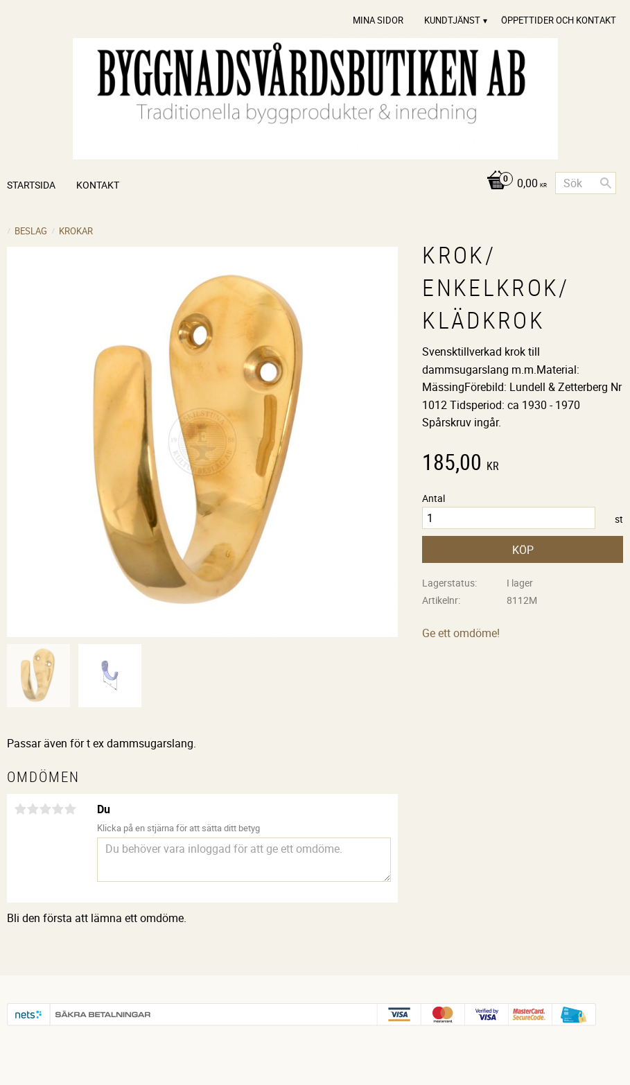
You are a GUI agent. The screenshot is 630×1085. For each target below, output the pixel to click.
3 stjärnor (45, 809)
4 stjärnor (57, 809)
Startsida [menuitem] (31, 184)
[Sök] (605, 183)
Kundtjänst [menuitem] (452, 20)
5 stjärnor (70, 809)
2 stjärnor (32, 809)
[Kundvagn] (513, 184)
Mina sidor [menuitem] (378, 20)
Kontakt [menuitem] (97, 184)
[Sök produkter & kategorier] (585, 183)
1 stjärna (20, 809)
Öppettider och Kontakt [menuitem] (558, 20)
